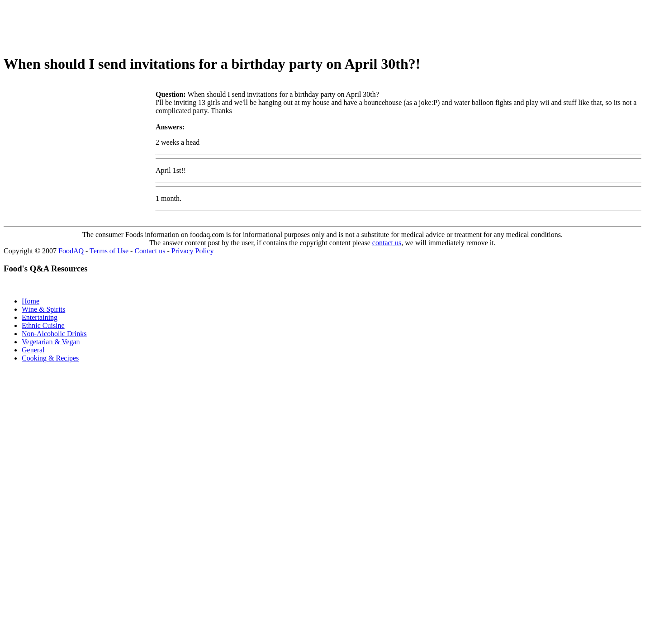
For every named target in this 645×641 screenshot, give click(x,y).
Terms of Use (109, 251)
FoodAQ (71, 251)
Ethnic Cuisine (43, 325)
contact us (386, 243)
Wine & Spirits (43, 309)
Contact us (149, 251)
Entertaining (39, 317)
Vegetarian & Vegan (51, 342)
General (33, 350)
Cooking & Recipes (50, 358)
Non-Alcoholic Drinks (54, 333)
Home (30, 301)
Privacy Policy (192, 251)
